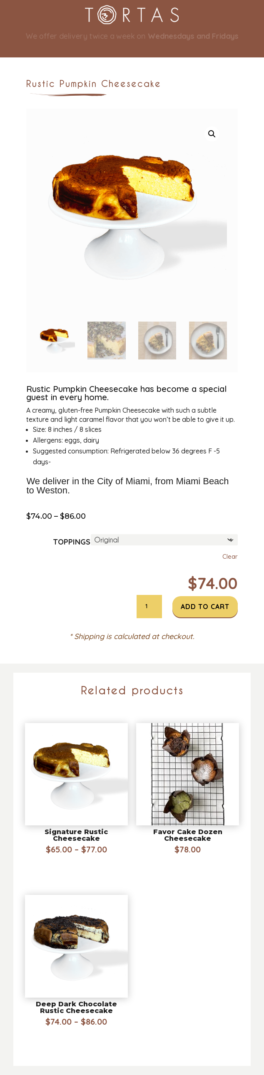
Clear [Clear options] (230, 556)
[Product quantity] (149, 606)
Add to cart (205, 606)
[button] (211, 133)
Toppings (71, 542)
